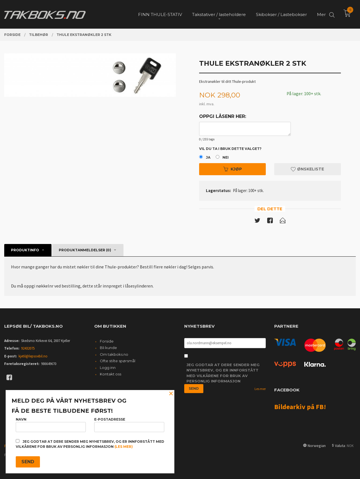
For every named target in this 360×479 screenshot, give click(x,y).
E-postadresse (129, 424)
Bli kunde (108, 347)
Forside (107, 341)
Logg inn (108, 367)
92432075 (28, 348)
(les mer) (123, 446)
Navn (51, 424)
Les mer (260, 389)
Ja (208, 157)
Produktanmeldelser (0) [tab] (85, 250)
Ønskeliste (307, 169)
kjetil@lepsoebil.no (33, 356)
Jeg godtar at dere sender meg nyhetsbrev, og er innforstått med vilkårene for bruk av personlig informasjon (223, 373)
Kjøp (232, 169)
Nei (225, 157)
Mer (321, 14)
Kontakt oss (110, 374)
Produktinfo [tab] (25, 250)
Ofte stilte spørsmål (117, 361)
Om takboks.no (114, 354)
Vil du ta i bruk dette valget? (230, 149)
